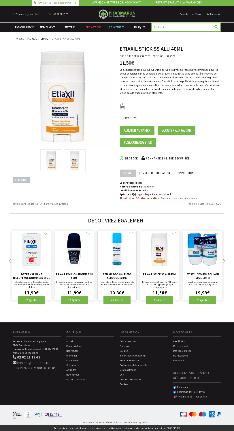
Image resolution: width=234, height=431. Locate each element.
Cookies (124, 384)
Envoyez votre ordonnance (55, 3)
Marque (32, 38)
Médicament (47, 27)
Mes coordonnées (182, 350)
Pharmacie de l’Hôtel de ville (189, 391)
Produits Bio (72, 360)
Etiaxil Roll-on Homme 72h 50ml (74, 276)
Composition (185, 173)
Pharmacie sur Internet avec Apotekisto (128, 422)
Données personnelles (130, 379)
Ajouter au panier (137, 131)
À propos (124, 346)
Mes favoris (178, 360)
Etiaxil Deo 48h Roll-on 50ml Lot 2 (202, 276)
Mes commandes (181, 346)
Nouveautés (116, 27)
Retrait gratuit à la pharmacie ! (178, 2)
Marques (139, 27)
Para (24, 27)
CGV (122, 374)
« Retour (21, 179)
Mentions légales (128, 369)
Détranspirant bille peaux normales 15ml (31, 276)
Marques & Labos (74, 346)
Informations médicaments (133, 355)
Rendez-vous (72, 374)
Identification (179, 341)
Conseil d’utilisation (154, 173)
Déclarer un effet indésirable (133, 365)
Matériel (70, 27)
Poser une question (138, 142)
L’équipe (124, 350)
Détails (127, 173)
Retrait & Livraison (75, 379)
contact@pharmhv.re (31, 362)
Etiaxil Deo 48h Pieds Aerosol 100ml (117, 276)
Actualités (71, 369)
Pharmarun (180, 387)
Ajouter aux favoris (176, 131)
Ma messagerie (180, 355)
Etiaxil (44, 38)
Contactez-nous (128, 341)
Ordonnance (72, 365)
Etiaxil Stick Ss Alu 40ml (160, 274)
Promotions (93, 27)
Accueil (20, 38)
